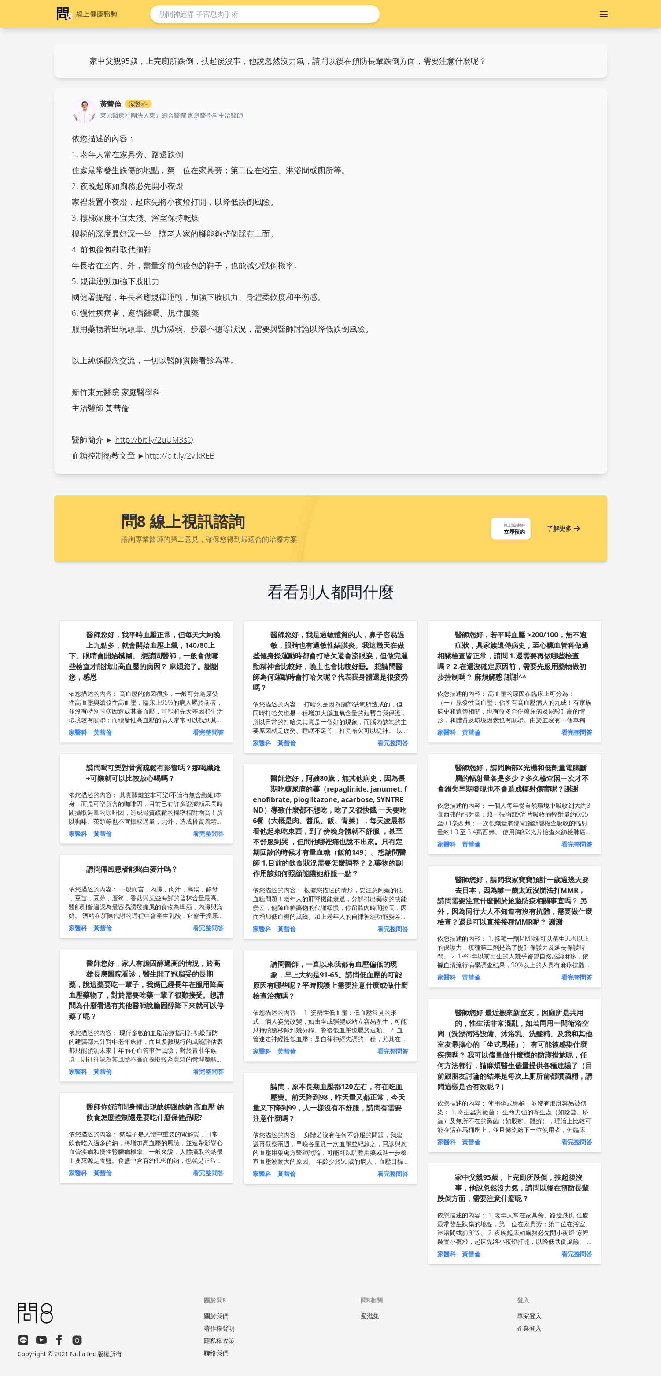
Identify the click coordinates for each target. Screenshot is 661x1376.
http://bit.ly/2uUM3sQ (154, 439)
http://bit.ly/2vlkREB (180, 455)
